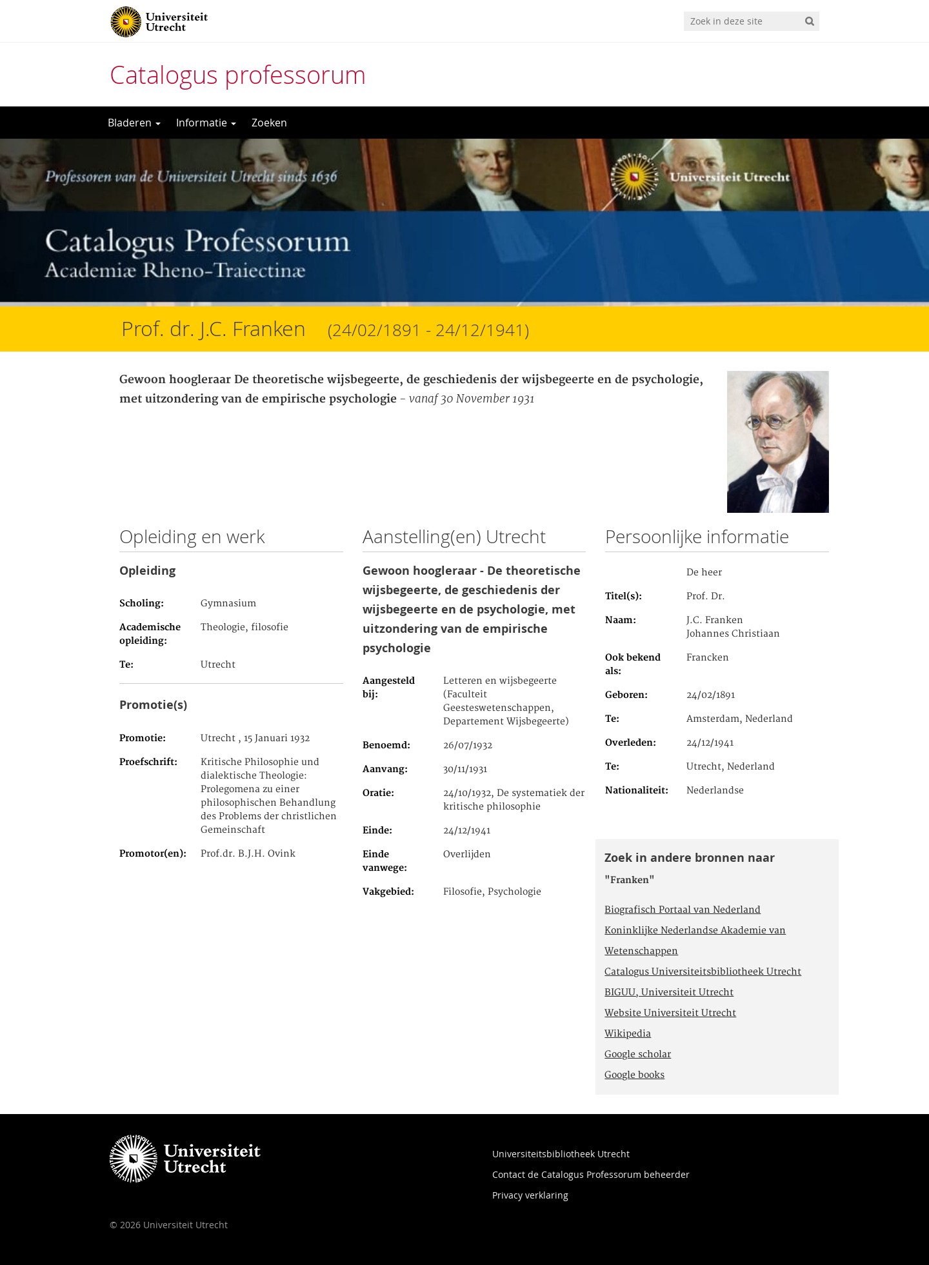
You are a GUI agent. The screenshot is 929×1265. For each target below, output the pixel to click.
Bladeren (134, 122)
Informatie (206, 122)
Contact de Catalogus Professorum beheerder (591, 1174)
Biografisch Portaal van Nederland (682, 910)
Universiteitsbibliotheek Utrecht (561, 1154)
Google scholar (637, 1055)
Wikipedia (627, 1034)
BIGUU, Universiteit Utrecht (669, 993)
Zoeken (269, 122)
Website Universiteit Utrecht (670, 1013)
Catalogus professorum (238, 74)
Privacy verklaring (530, 1195)
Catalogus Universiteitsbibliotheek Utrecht (702, 972)
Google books (634, 1075)
